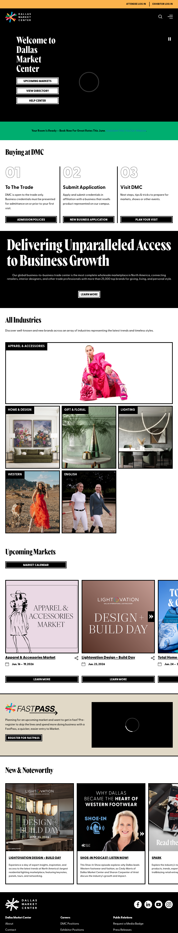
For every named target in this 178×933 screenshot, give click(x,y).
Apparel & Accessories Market (30, 657)
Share (76, 658)
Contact (10, 930)
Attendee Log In (136, 4)
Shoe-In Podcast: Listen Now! (104, 858)
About (9, 923)
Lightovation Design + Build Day (108, 657)
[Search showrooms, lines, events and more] (160, 17)
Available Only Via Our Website (126, 130)
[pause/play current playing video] (169, 39)
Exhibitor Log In (162, 4)
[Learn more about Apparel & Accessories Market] (42, 679)
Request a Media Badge (128, 923)
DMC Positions (69, 923)
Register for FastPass (24, 738)
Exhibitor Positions (72, 930)
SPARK (156, 858)
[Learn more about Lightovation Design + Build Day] (118, 679)
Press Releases (122, 930)
